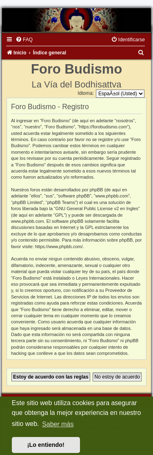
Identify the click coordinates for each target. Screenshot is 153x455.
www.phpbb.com (27, 221)
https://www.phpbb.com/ (59, 246)
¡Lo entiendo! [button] (45, 445)
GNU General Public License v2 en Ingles (96, 208)
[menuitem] (24, 40)
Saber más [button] (57, 424)
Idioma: (86, 93)
